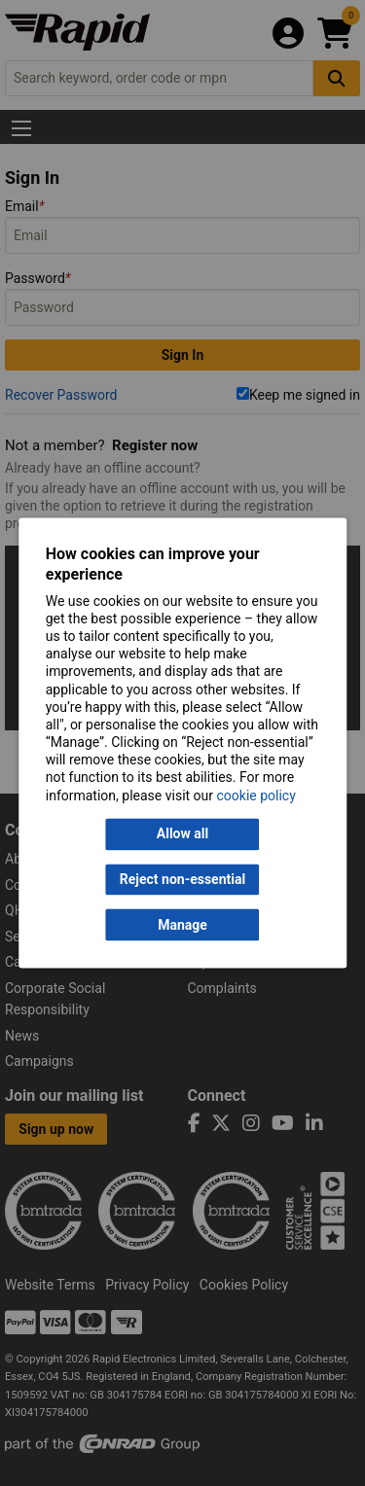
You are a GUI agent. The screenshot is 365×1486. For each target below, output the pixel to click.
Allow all (182, 834)
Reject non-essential (182, 879)
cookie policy (256, 795)
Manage (182, 925)
